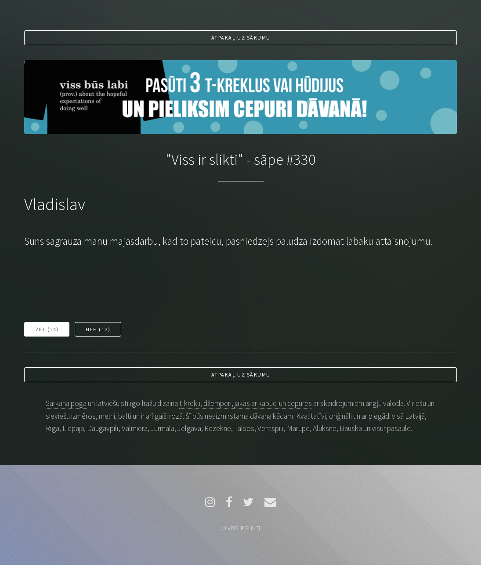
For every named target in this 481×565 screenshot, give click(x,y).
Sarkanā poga (66, 403)
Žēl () (47, 329)
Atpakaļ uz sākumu (241, 37)
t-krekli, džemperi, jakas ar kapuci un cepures (245, 403)
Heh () (98, 329)
